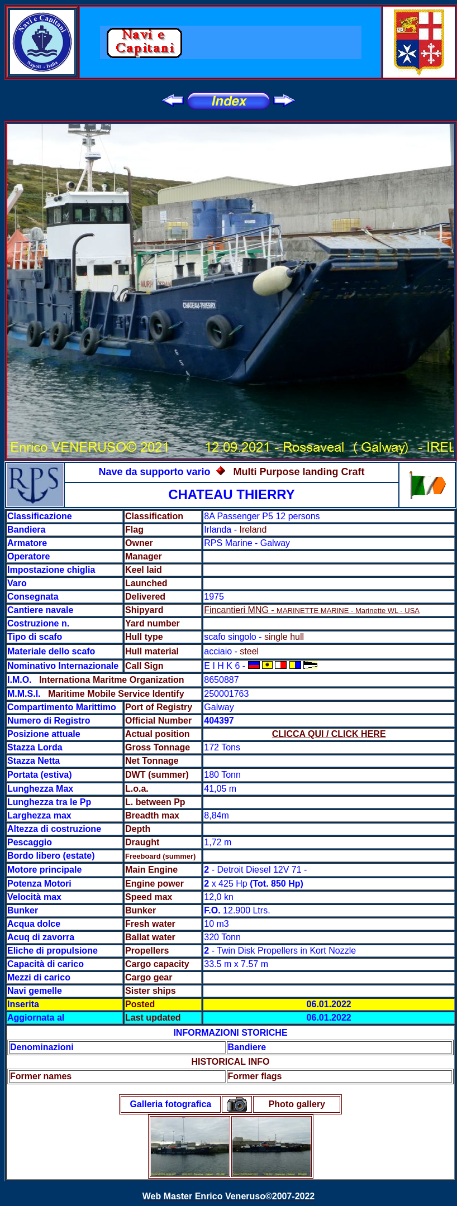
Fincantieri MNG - (312, 610)
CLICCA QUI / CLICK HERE (329, 734)
